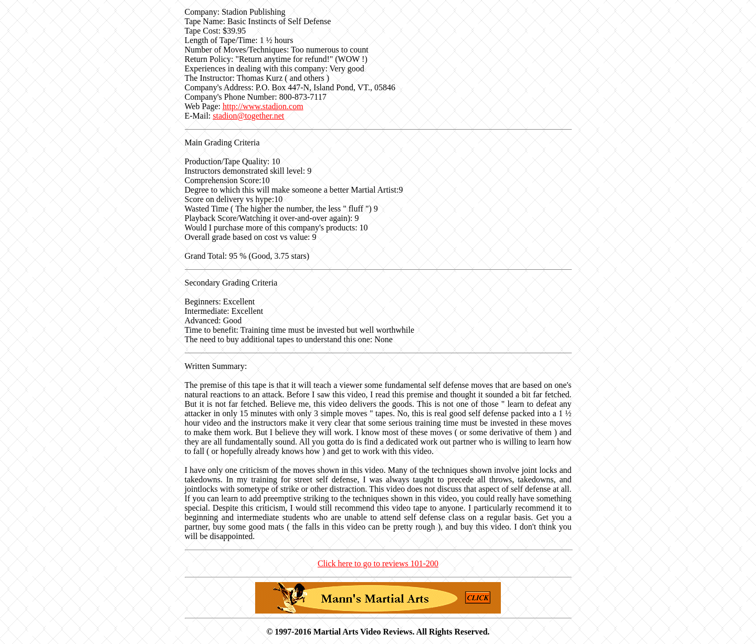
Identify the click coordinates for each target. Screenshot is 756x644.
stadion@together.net (248, 115)
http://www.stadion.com (263, 106)
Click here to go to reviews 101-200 (378, 563)
